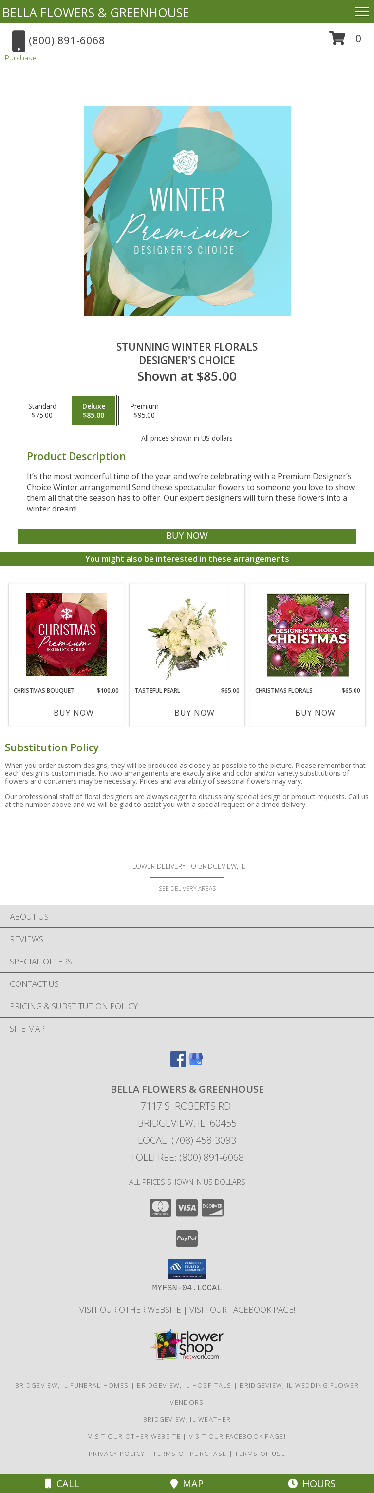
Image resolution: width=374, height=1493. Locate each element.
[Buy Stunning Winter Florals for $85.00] (187, 536)
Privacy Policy (117, 1453)
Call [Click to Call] (62, 1483)
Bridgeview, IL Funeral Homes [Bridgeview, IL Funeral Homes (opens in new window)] (72, 1385)
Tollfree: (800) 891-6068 (187, 1157)
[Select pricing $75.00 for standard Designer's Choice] (42, 410)
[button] (345, 42)
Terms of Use (260, 1453)
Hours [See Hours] (312, 1483)
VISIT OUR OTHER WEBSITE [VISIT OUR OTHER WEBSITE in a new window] (131, 1309)
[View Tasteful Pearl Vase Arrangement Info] (187, 635)
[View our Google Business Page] (196, 1063)
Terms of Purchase (189, 1453)
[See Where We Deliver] (187, 888)
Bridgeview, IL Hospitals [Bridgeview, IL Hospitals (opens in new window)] (184, 1385)
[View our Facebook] (178, 1063)
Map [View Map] (187, 1483)
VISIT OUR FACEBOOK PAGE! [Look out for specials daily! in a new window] (242, 1309)
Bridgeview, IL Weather (187, 1419)
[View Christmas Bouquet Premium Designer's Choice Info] (66, 635)
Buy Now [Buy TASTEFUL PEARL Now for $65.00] (194, 712)
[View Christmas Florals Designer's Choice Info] (308, 635)
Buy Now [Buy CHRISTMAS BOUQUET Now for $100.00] (74, 712)
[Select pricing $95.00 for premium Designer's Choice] (144, 410)
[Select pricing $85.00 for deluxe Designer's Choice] (93, 410)
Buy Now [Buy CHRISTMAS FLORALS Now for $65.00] (315, 712)
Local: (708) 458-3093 (187, 1140)
